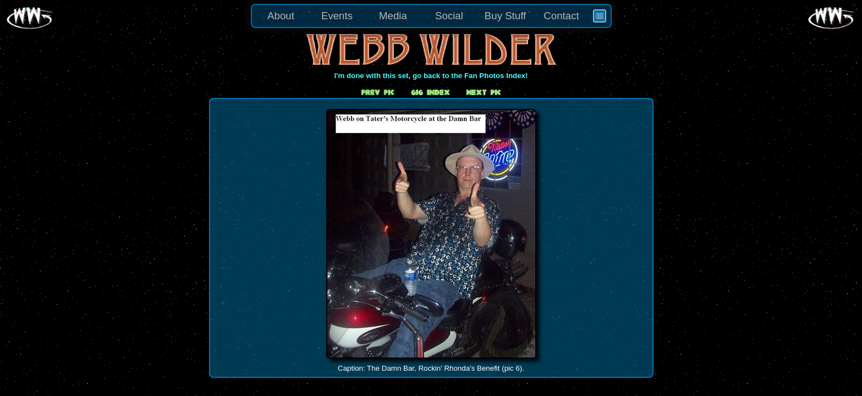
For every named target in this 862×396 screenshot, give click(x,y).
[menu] (431, 16)
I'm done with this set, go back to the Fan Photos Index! (431, 76)
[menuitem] (599, 16)
